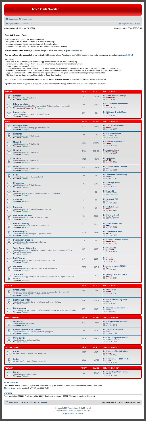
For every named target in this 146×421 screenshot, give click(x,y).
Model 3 (17, 150)
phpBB (63, 408)
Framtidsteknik (12, 317)
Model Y (17, 166)
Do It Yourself (19, 258)
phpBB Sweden (76, 411)
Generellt (17, 266)
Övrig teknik (19, 338)
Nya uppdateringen (111, 150)
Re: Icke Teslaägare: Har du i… (115, 308)
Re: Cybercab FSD (110, 199)
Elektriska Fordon (21, 300)
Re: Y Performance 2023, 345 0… (116, 359)
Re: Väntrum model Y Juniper (115, 166)
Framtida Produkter (22, 215)
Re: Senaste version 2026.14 (114, 266)
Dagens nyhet (19, 112)
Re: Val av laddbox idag (112, 223)
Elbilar (8, 286)
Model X (17, 158)
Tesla (7, 121)
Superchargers (20, 232)
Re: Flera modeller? (111, 215)
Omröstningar (20, 308)
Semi (15, 175)
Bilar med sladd (20, 104)
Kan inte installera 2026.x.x (114, 142)
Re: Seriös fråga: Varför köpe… (115, 372)
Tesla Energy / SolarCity (24, 248)
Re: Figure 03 (108, 191)
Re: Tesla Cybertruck (111, 183)
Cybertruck (18, 183)
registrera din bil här (125, 55)
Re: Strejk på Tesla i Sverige (114, 95)
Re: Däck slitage (109, 290)
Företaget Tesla (20, 125)
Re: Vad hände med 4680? (113, 125)
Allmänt (9, 368)
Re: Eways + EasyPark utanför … (116, 240)
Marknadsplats (12, 347)
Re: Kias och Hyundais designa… (116, 338)
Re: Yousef (107, 258)
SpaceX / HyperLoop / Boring (27, 330)
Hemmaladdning (21, 223)
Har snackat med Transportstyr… (116, 104)
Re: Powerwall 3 (109, 248)
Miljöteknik (18, 321)
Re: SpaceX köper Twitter (113, 329)
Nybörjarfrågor (20, 290)
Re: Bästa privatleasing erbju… (115, 300)
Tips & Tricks (19, 274)
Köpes (16, 351)
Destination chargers (23, 240)
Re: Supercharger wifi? (112, 231)
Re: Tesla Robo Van (111, 207)
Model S (17, 142)
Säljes (16, 359)
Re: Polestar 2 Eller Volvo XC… (115, 351)
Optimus (17, 191)
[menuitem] (26, 19)
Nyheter (9, 92)
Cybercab (17, 199)
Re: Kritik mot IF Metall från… (115, 112)
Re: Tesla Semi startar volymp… (116, 174)
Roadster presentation (112, 134)
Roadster (17, 134)
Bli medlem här (76, 51)
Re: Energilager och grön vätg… (116, 321)
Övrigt (16, 372)
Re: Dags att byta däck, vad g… (116, 274)
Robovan (17, 207)
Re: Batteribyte (109, 158)
